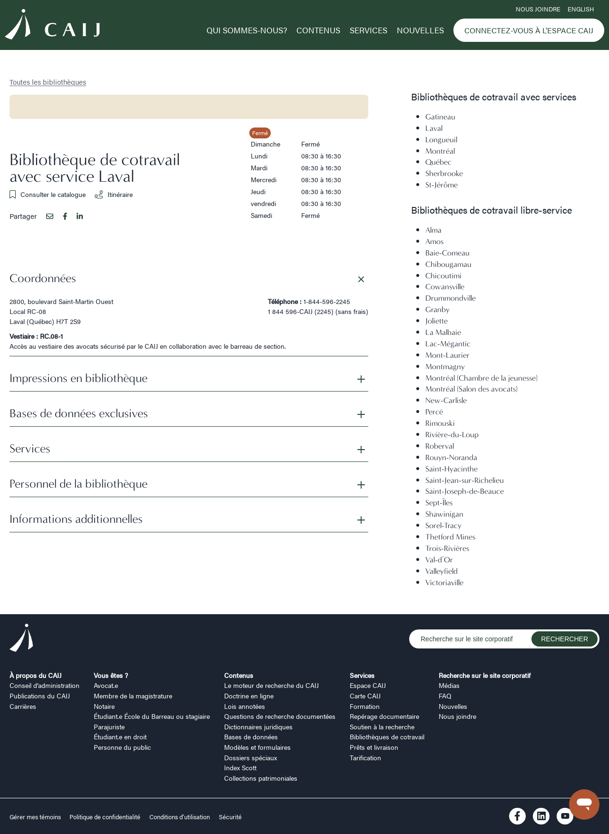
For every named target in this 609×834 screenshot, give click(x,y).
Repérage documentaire (384, 716)
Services (368, 30)
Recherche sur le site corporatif (484, 675)
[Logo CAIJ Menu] (52, 25)
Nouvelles (420, 30)
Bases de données (251, 736)
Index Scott (240, 767)
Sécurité (230, 817)
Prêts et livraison (374, 747)
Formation (365, 706)
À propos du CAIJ (35, 675)
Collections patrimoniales (260, 778)
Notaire (104, 706)
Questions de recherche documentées (279, 716)
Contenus (318, 30)
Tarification (365, 757)
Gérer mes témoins (36, 817)
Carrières (23, 706)
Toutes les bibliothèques (48, 82)
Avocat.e (106, 685)
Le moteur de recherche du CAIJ (271, 685)
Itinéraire (114, 194)
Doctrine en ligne (249, 695)
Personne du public (122, 747)
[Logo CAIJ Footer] (21, 639)
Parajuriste (109, 726)
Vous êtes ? (111, 675)
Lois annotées (244, 706)
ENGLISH (581, 9)
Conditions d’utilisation (179, 817)
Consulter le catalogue (48, 194)
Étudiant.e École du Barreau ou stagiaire (152, 716)
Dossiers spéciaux (250, 757)
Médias (449, 685)
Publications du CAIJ (40, 695)
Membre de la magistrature (133, 695)
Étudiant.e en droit (120, 736)
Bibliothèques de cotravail (387, 736)
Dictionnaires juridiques (258, 726)
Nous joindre (538, 9)
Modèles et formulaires (257, 747)
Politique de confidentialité (104, 817)
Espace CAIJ (368, 685)
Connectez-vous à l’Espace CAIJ (528, 30)
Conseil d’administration (44, 685)
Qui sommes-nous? (246, 30)
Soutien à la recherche (382, 726)
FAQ (445, 695)
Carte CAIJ (365, 695)
